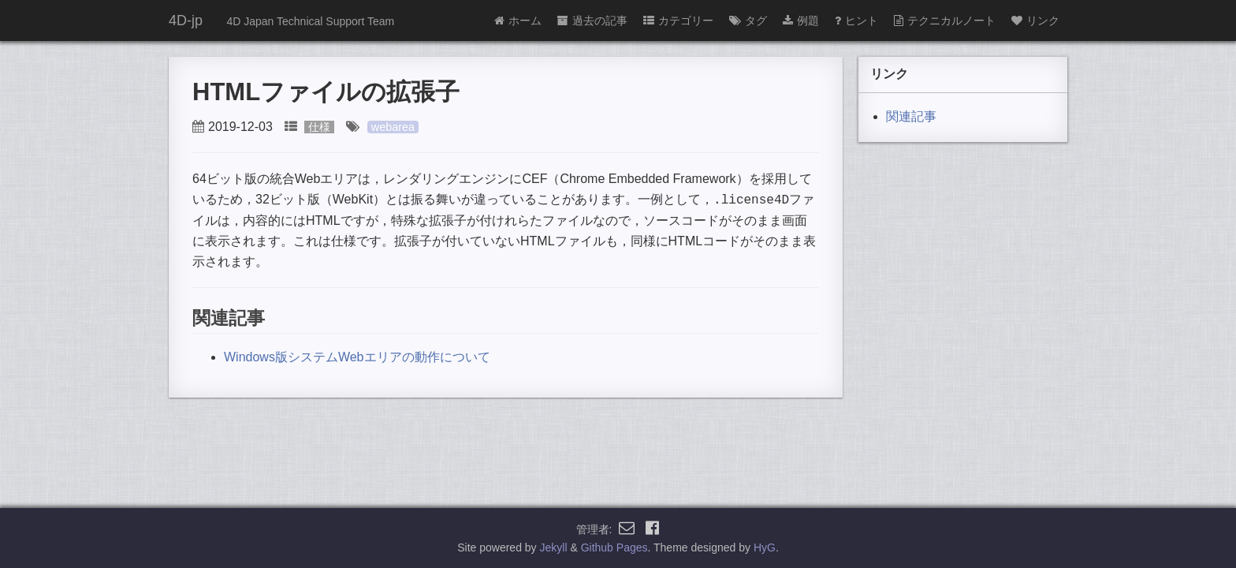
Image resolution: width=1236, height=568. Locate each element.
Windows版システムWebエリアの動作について (357, 355)
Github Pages (614, 547)
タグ (748, 20)
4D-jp (186, 20)
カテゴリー (678, 20)
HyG (765, 547)
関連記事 (911, 116)
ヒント (856, 20)
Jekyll (554, 547)
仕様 (319, 127)
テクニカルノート (945, 20)
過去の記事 (592, 20)
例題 (801, 20)
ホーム (518, 20)
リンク (1035, 20)
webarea (393, 127)
